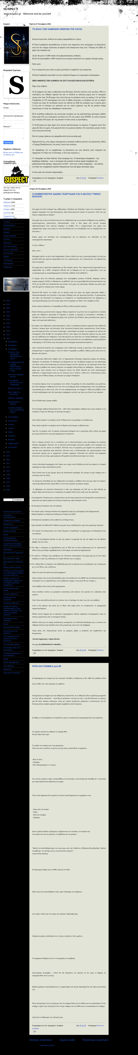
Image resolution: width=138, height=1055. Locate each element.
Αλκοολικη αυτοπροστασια (9, 516)
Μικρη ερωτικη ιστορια (12, 567)
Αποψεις (6, 209)
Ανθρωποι (7, 206)
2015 (8, 452)
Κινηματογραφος (9, 236)
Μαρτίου (11, 440)
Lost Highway (8, 666)
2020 (8, 323)
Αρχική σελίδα (67, 1040)
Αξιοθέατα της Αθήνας (11, 521)
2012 (8, 463)
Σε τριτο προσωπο (10, 250)
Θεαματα (6, 229)
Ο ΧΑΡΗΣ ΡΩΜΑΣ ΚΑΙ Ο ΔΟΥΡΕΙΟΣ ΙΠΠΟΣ (16, 410)
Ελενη (5, 535)
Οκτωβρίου (12, 349)
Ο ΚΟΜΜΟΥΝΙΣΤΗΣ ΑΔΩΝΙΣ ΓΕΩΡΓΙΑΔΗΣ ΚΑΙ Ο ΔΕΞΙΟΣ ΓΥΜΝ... (16, 366)
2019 (8, 327)
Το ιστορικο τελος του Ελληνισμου (11, 649)
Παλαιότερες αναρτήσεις (95, 1040)
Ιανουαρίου (12, 447)
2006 (8, 486)
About (5, 659)
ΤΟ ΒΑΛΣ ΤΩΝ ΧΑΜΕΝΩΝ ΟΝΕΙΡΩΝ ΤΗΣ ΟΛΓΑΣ (57, 29)
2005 (8, 490)
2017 (8, 335)
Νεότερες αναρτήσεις (40, 1040)
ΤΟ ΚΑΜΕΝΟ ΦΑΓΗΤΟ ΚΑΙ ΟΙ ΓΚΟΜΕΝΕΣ (15, 383)
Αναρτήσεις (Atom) (47, 1045)
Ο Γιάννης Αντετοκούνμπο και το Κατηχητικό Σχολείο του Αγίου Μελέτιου (13, 573)
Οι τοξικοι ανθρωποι (11, 603)
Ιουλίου (11, 424)
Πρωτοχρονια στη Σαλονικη (10, 619)
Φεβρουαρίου (13, 443)
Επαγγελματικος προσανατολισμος (10, 539)
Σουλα (5, 624)
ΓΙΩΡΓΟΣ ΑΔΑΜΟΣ (15, 398)
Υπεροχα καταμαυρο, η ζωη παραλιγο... (12, 654)
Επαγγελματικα (9, 225)
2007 (8, 482)
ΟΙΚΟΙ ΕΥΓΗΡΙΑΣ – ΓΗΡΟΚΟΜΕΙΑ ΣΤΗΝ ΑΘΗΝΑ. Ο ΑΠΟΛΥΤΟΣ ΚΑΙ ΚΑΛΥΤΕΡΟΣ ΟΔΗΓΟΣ (12, 610)
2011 (8, 467)
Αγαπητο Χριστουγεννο (12, 512)
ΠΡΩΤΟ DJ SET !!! (15, 388)
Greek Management (11, 662)
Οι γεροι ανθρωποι (10, 594)
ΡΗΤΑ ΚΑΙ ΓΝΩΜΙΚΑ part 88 (46, 666)
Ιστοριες (6, 232)
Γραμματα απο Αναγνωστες (9, 217)
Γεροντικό (7, 213)
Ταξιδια (6, 257)
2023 (8, 312)
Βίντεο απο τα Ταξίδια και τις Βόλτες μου (13, 153)
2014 (8, 456)
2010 (8, 471)
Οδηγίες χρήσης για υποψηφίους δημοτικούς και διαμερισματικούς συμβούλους (12, 581)
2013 (8, 460)
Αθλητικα (6, 202)
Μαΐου (11, 432)
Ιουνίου (11, 428)
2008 (8, 478)
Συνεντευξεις (8, 253)
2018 (8, 331)
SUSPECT (10, 9)
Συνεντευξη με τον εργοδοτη (10, 632)
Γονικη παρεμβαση (10, 528)
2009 (8, 475)
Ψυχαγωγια (7, 267)
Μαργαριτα (7, 549)
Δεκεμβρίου (13, 342)
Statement (7, 669)
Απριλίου (12, 436)
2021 (8, 319)
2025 (8, 304)
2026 (8, 301)
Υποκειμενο (7, 260)
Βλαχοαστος (8, 524)
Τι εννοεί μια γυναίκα (11, 644)
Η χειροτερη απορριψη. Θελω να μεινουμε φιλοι (12, 545)
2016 (8, 338)
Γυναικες (6, 222)
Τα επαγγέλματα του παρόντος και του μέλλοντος (11, 638)
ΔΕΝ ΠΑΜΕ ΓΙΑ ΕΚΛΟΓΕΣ (14, 393)
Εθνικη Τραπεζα (9, 531)
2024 (8, 308)
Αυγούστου (12, 421)
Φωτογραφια (8, 263)
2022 (8, 316)
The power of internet (11, 673)
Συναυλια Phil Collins (11, 627)
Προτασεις (7, 243)
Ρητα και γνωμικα (10, 246)
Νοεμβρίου (12, 345)
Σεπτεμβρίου (13, 417)
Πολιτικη (100, 178)
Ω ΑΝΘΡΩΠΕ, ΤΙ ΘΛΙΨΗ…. (14, 403)
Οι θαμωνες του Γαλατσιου (9, 598)
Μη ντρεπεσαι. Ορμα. (11, 558)
